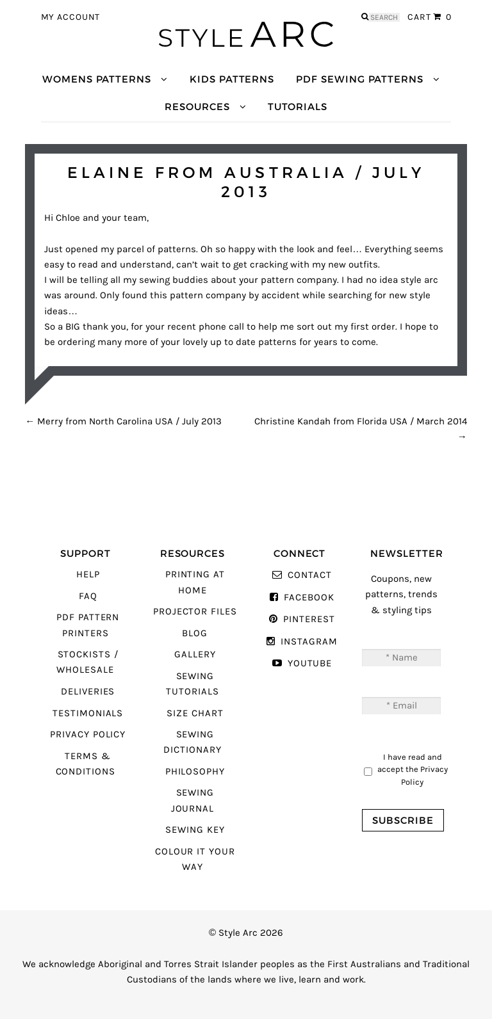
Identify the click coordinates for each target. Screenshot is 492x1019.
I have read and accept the (412, 769)
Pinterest (308, 619)
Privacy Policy (88, 734)
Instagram (309, 641)
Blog (195, 633)
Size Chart (195, 713)
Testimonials (88, 713)
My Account (71, 17)
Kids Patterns (232, 79)
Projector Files (195, 611)
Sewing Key (194, 829)
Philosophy (195, 771)
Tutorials (297, 106)
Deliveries (88, 691)
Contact (310, 575)
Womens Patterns (96, 79)
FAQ (88, 596)
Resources (197, 106)
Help (88, 574)
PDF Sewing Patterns (359, 79)
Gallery (195, 654)
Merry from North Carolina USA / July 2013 (123, 421)
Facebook (309, 597)
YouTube (310, 663)
